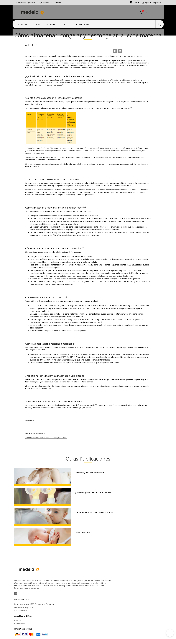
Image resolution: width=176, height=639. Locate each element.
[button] (170, 633)
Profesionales (51, 23)
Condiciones (95, 592)
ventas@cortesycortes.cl (26, 3)
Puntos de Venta (81, 23)
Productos (22, 23)
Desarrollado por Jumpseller (108, 637)
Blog (66, 23)
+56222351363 (58, 598)
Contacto (94, 589)
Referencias (43, 479)
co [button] (136, 3)
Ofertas (36, 23)
